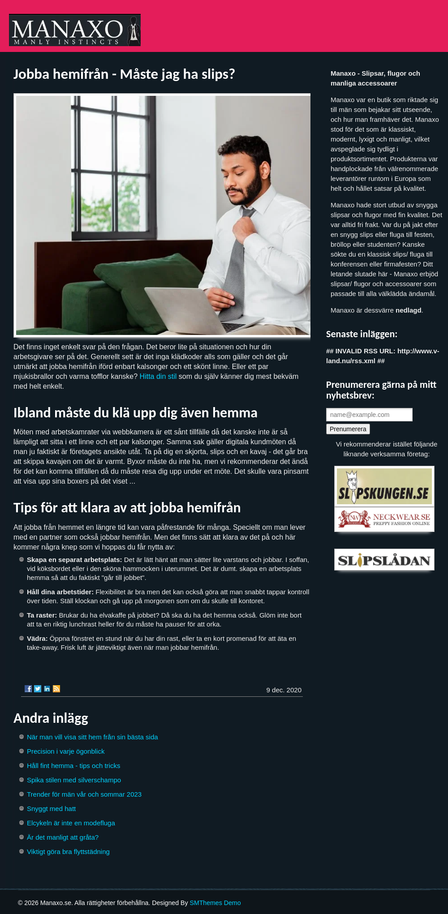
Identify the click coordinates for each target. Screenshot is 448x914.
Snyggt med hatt (51, 808)
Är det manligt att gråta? (63, 837)
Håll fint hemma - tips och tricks (73, 765)
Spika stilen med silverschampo (74, 780)
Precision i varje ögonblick (65, 751)
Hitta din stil (158, 376)
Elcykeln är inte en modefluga (71, 823)
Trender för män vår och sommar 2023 (84, 794)
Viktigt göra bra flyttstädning (68, 851)
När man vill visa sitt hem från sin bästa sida (92, 737)
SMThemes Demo (215, 902)
